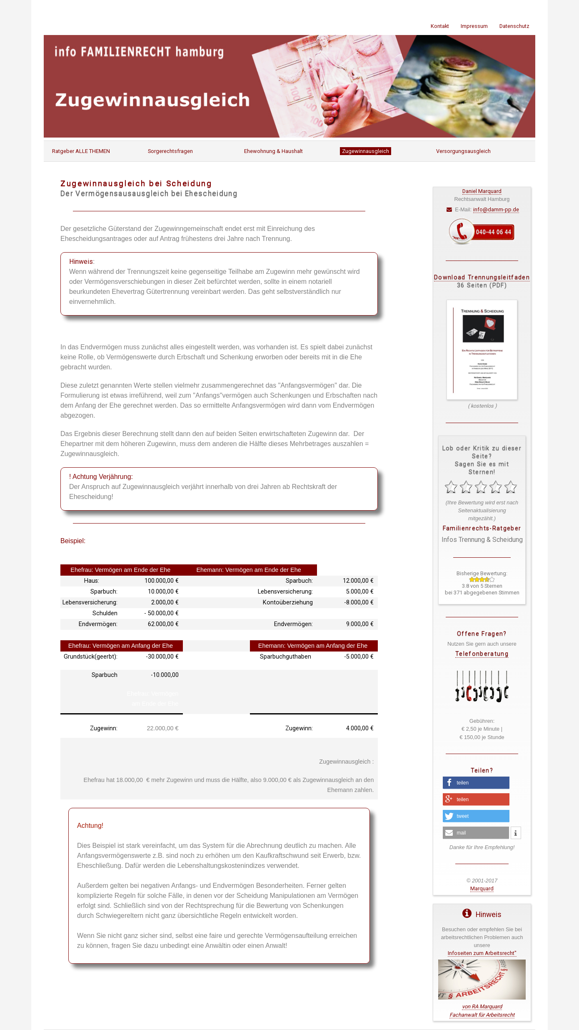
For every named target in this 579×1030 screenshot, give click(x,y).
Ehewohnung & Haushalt (273, 151)
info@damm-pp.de (496, 209)
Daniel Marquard (482, 191)
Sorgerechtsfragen (170, 151)
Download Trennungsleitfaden (482, 277)
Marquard (482, 888)
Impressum (474, 26)
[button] (476, 783)
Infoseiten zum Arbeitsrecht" (482, 953)
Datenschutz (514, 26)
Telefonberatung (482, 653)
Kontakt (440, 26)
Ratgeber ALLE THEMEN (81, 151)
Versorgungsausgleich (463, 151)
